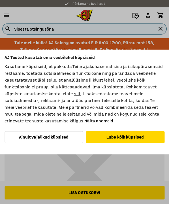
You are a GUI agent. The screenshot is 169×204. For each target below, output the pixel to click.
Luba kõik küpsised (125, 137)
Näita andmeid (98, 121)
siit (77, 93)
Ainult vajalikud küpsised (44, 137)
